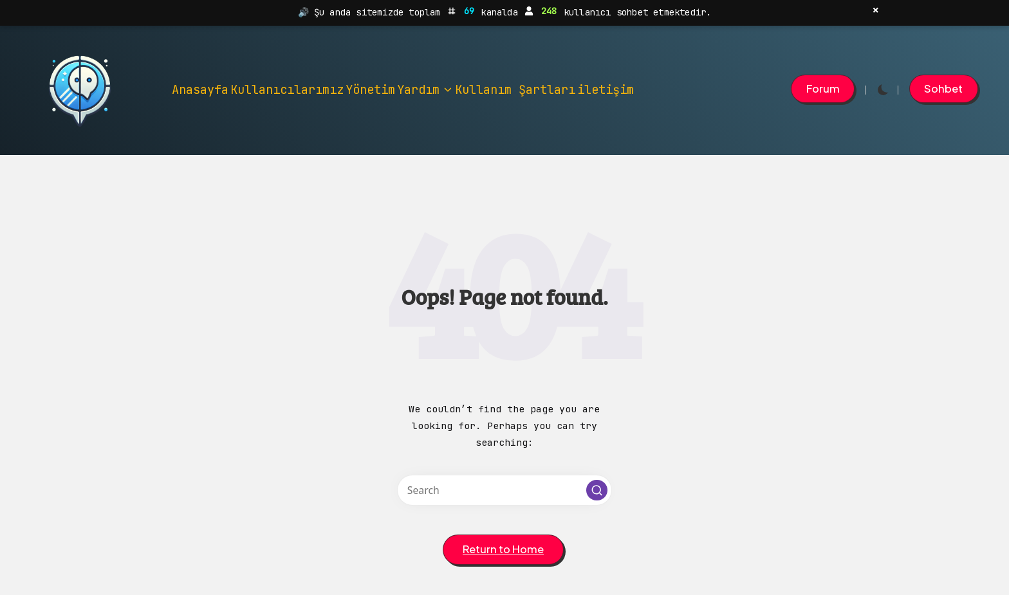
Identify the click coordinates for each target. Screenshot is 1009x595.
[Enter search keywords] (504, 490)
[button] (823, 89)
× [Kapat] (875, 10)
